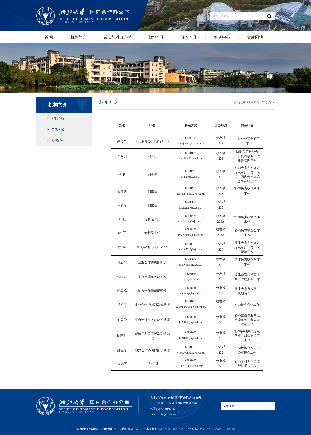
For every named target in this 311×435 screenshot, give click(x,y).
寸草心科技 (164, 428)
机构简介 (78, 37)
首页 (242, 102)
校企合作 (189, 37)
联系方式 (58, 129)
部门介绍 (58, 118)
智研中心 (222, 37)
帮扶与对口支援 (117, 37)
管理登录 (178, 428)
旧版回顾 (230, 428)
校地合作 (156, 37)
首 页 (49, 37)
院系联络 (58, 141)
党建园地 (255, 37)
